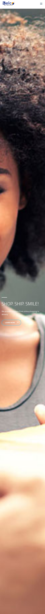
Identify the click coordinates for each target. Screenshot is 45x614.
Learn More (11, 323)
